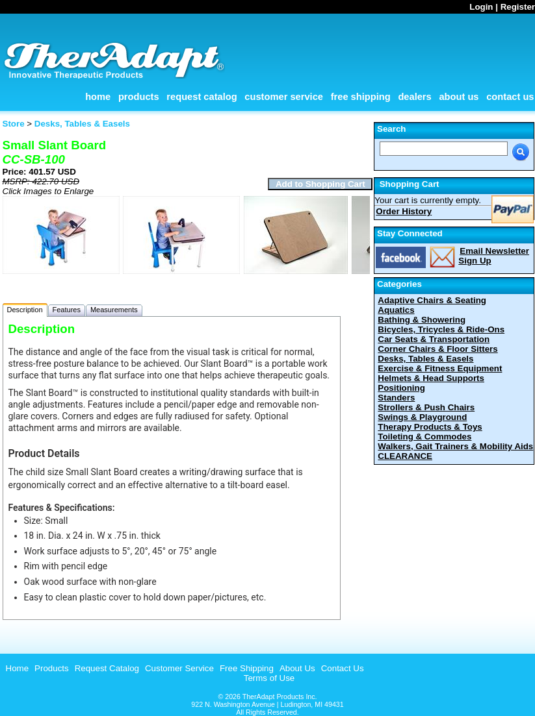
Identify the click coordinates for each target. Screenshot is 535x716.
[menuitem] (16, 668)
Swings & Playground (422, 417)
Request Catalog (201, 97)
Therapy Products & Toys (430, 427)
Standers (396, 397)
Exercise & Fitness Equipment (440, 368)
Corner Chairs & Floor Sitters (437, 349)
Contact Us (510, 97)
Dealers (414, 97)
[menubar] (183, 668)
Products (138, 97)
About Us (458, 97)
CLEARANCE (405, 456)
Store (14, 124)
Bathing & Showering (421, 320)
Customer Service (283, 97)
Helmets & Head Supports (431, 378)
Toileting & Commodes (424, 436)
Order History (404, 211)
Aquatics (396, 310)
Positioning (401, 388)
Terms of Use (269, 678)
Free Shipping (361, 97)
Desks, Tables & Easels (425, 359)
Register (518, 7)
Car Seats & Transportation (433, 339)
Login (481, 7)
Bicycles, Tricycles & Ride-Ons (441, 329)
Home (98, 97)
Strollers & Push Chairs (426, 407)
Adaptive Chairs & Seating (432, 300)
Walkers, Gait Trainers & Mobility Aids (455, 446)
